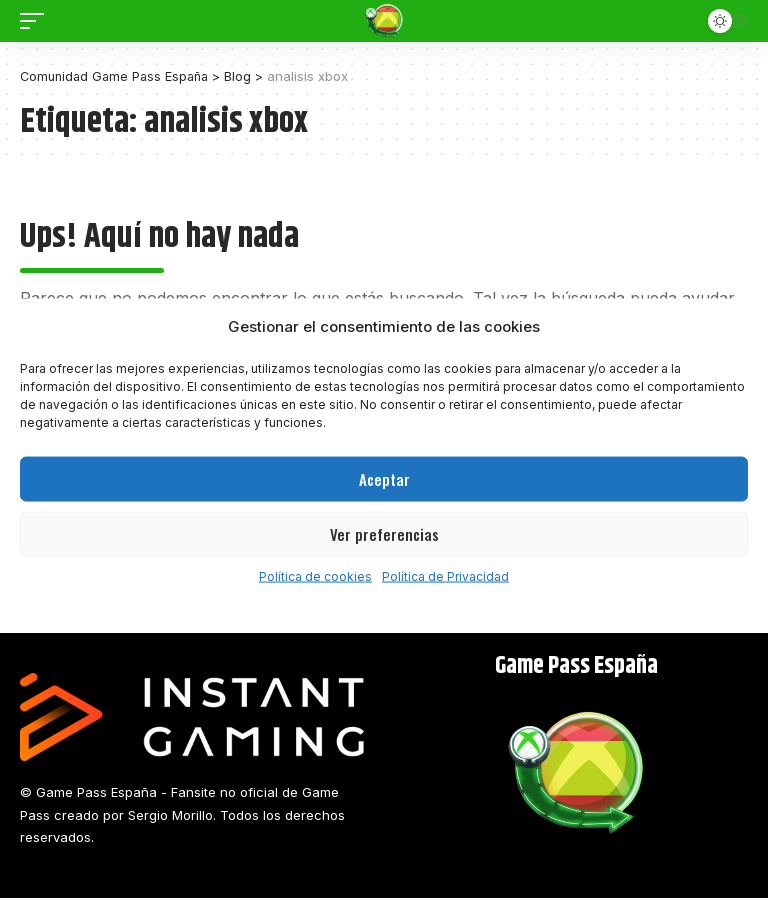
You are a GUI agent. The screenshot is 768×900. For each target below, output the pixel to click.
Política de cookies (315, 575)
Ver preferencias (384, 534)
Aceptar (384, 479)
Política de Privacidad (445, 575)
